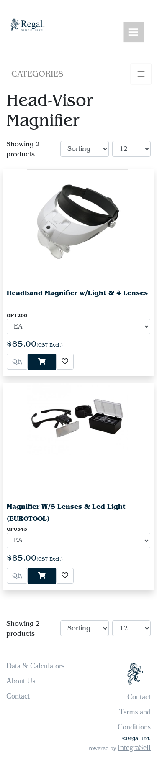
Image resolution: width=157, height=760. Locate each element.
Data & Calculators (35, 666)
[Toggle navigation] (133, 32)
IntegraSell (134, 747)
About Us (21, 681)
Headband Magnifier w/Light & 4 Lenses (77, 293)
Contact (18, 696)
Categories (37, 74)
